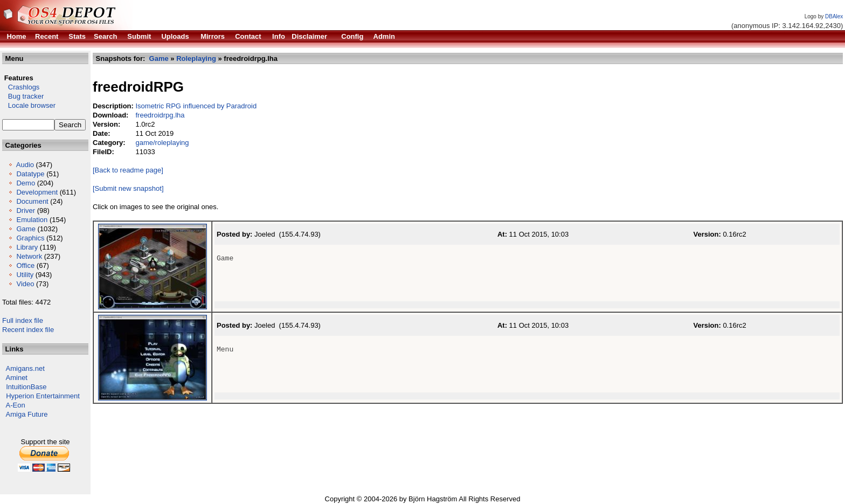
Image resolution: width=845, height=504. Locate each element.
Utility (24, 275)
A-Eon (15, 405)
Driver (25, 210)
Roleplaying (196, 58)
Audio (25, 165)
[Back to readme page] (128, 170)
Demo (25, 183)
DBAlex (834, 16)
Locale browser (29, 105)
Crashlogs (20, 87)
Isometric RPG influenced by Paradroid (196, 106)
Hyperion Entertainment (43, 396)
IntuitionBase (26, 387)
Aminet (16, 378)
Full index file (22, 320)
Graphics (30, 238)
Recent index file (28, 330)
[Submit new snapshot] (128, 188)
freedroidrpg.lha (159, 115)
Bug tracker (23, 96)
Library (27, 247)
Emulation (31, 220)
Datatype (30, 174)
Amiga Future (27, 414)
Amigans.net (25, 368)
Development (37, 192)
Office (25, 265)
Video (25, 284)
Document (32, 201)
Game (25, 229)
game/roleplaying (162, 143)
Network (29, 256)
